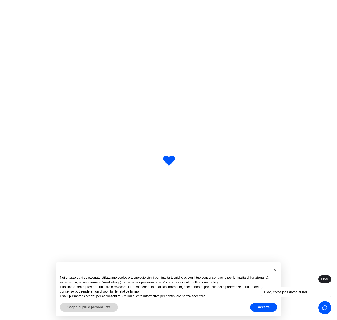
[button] (274, 270)
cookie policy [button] (208, 282)
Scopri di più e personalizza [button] (88, 307)
